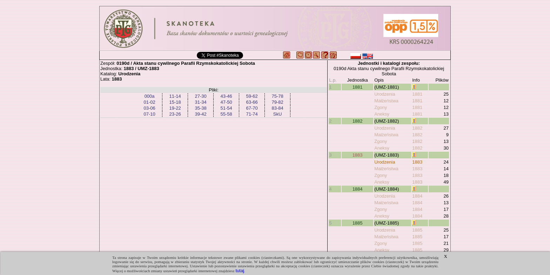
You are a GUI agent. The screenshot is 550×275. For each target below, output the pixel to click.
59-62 (251, 96)
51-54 (226, 108)
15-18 (175, 102)
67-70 (251, 108)
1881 (358, 87)
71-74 (251, 114)
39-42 (200, 114)
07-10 (149, 114)
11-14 (175, 96)
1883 (358, 155)
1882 (358, 121)
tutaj (239, 270)
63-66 (251, 102)
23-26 (175, 114)
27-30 (200, 96)
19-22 (175, 108)
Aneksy (381, 114)
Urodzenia (384, 94)
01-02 (149, 102)
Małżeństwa (386, 100)
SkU (277, 114)
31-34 (200, 102)
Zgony (380, 107)
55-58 (226, 114)
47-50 (226, 102)
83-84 (277, 108)
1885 (358, 223)
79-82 (277, 102)
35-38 (200, 108)
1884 (358, 189)
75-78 (277, 96)
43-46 (226, 96)
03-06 (149, 108)
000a (150, 96)
